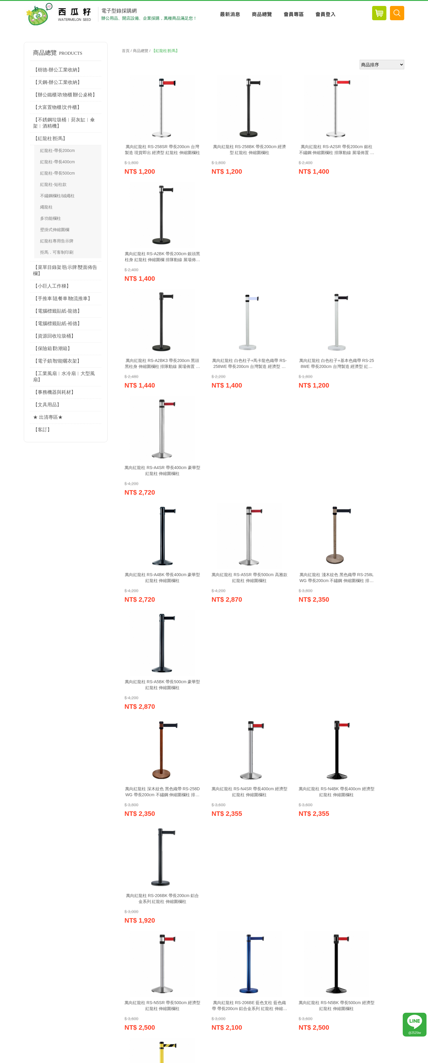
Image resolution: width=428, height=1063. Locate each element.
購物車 (59, 876)
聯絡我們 (260, 904)
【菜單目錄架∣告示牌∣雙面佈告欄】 (65, 270)
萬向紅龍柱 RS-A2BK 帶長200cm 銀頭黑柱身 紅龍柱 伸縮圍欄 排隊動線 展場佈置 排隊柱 (368, 150)
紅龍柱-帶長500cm (57, 173)
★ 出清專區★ (48, 417)
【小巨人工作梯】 (52, 286)
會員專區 (293, 14)
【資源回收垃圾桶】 (54, 335)
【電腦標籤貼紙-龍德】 (57, 310)
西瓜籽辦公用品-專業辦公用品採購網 (60, 14)
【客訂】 (42, 429)
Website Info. (391, 1058)
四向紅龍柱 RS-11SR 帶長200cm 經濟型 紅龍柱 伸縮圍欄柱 (368, 737)
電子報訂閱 (369, 876)
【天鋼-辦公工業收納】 (57, 82)
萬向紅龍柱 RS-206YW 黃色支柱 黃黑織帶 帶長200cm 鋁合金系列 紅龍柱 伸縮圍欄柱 (368, 620)
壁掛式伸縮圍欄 (54, 229)
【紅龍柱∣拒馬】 (50, 138)
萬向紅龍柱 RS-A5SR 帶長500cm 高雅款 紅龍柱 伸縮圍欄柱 (226, 385)
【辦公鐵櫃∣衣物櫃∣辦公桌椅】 (65, 94)
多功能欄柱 (50, 218)
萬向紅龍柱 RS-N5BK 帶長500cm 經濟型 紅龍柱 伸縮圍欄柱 (297, 619)
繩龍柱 (46, 207)
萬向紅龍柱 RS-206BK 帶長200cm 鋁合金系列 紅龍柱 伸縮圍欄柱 (368, 502)
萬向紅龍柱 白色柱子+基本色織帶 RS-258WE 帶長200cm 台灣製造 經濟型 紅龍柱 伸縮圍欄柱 (297, 267)
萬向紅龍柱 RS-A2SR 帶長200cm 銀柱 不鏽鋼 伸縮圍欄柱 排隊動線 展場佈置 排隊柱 (297, 150)
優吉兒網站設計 (366, 1058)
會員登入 (325, 14)
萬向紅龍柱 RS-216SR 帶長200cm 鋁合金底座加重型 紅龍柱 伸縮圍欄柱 (226, 737)
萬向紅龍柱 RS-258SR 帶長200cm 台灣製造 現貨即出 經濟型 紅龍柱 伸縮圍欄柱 (154, 150)
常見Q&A (233, 904)
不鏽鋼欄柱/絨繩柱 (57, 195)
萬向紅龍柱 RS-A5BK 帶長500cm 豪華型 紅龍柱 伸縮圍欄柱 (368, 385)
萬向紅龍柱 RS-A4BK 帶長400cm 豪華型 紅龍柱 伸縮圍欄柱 (154, 385)
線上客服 (214, 876)
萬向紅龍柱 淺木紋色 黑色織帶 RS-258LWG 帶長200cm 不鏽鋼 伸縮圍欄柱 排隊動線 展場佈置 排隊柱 (297, 385)
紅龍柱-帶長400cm (57, 161)
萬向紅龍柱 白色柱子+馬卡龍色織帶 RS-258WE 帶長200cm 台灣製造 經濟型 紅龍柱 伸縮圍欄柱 (226, 267)
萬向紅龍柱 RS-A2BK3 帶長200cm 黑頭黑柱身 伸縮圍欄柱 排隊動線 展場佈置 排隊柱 (154, 267)
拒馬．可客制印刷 (56, 252)
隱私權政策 (141, 904)
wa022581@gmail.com (72, 975)
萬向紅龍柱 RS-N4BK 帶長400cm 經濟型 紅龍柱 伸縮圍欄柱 (297, 502)
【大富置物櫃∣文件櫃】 (57, 107)
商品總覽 (262, 14)
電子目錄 (291, 876)
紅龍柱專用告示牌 (56, 241)
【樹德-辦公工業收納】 (57, 69)
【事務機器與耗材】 (54, 392)
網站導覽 (288, 904)
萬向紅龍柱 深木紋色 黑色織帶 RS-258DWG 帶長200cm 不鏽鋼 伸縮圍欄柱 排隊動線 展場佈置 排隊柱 (154, 502)
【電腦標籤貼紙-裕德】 (57, 323)
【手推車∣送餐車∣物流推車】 (62, 298)
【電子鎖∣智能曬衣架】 (57, 360)
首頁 (126, 50)
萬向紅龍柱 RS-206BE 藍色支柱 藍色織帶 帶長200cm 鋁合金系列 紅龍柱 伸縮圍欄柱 (226, 620)
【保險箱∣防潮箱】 (52, 348)
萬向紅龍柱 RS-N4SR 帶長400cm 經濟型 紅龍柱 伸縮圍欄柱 (225, 502)
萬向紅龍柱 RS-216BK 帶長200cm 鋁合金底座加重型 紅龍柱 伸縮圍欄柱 (297, 737)
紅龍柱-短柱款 (53, 184)
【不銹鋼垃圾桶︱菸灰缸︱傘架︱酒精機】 (64, 122)
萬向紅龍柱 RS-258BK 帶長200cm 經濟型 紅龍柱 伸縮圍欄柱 (226, 150)
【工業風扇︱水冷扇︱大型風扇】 (64, 376)
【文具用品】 (47, 404)
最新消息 (230, 14)
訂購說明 (204, 904)
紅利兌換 (136, 876)
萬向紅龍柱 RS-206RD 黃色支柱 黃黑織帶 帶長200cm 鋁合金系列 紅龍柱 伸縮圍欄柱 (154, 737)
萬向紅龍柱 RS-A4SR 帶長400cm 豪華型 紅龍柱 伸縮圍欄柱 (368, 267)
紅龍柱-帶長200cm (57, 150)
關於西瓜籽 (174, 904)
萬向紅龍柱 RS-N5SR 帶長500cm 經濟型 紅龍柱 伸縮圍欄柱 (154, 619)
